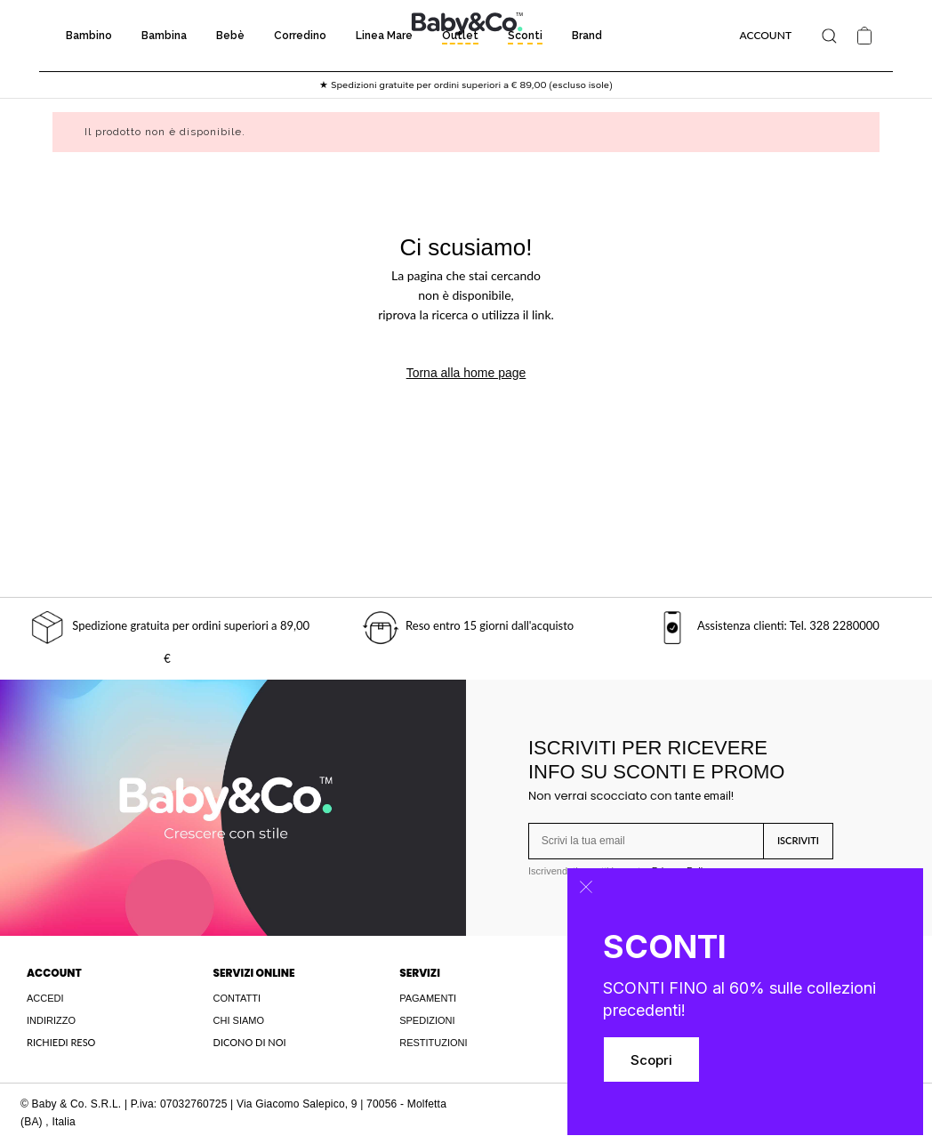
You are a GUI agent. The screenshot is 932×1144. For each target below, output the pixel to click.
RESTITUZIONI (433, 1042)
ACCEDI (45, 998)
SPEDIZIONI (426, 1020)
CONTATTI (237, 998)
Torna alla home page (466, 373)
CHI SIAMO (238, 1020)
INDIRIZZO (51, 1020)
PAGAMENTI (427, 998)
